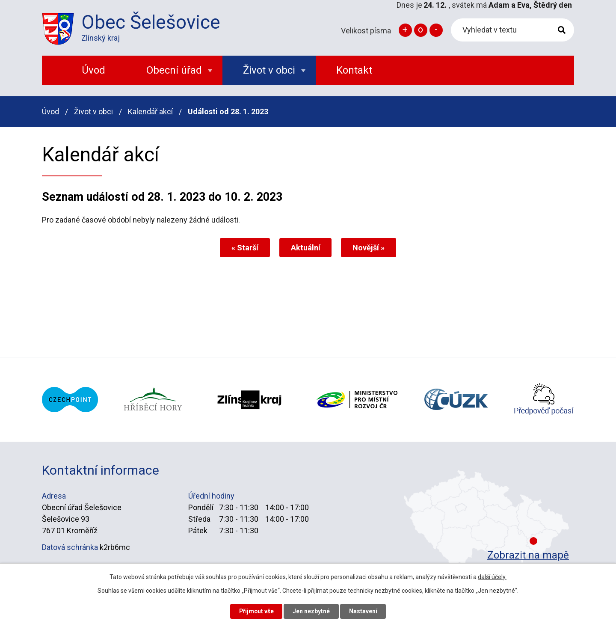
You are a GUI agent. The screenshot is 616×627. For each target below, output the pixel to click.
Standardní (420, 30)
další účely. (492, 577)
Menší (436, 30)
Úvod (50, 111)
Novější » (369, 247)
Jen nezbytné (311, 611)
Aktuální (305, 247)
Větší (405, 30)
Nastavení (363, 611)
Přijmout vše (256, 611)
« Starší (244, 247)
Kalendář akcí (150, 111)
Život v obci (93, 111)
